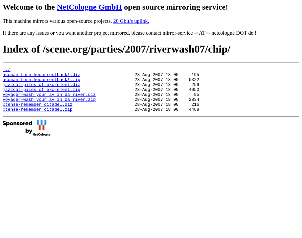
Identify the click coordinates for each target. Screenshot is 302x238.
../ (6, 70)
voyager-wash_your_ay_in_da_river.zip (49, 106)
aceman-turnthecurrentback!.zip (41, 82)
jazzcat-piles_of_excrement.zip (41, 94)
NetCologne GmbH (89, 7)
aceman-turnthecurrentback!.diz (41, 76)
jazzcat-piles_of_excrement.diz (41, 88)
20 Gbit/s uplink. (131, 21)
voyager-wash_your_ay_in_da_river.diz (49, 100)
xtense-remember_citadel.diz (38, 112)
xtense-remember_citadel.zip (38, 118)
